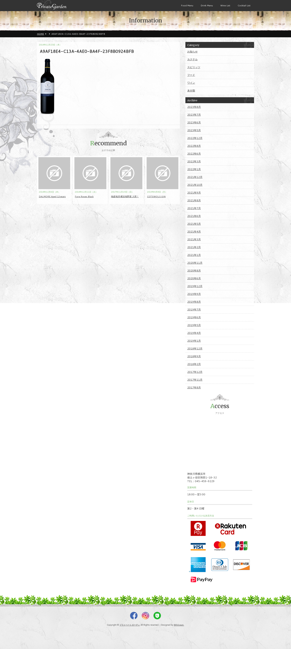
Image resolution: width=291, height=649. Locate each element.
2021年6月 (194, 216)
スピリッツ (193, 67)
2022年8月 (194, 146)
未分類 (191, 90)
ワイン (191, 83)
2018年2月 (194, 364)
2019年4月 (194, 333)
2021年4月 (194, 231)
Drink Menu (207, 5)
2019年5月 (194, 325)
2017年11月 (194, 380)
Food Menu (187, 5)
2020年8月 (194, 270)
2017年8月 (194, 387)
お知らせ (192, 51)
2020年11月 (194, 263)
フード (191, 75)
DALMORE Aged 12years (52, 196)
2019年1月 (194, 341)
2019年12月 (194, 286)
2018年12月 (194, 348)
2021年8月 (194, 200)
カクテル (192, 59)
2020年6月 (194, 278)
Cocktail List (244, 5)
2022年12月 (194, 138)
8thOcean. (179, 624)
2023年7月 (194, 115)
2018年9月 (194, 356)
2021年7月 (194, 208)
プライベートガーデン (130, 624)
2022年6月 (194, 154)
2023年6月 (194, 122)
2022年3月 (194, 161)
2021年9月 (194, 192)
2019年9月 (194, 294)
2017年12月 (194, 372)
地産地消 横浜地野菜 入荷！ (125, 196)
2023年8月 (194, 107)
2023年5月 (194, 130)
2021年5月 (194, 224)
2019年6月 (194, 317)
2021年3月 (194, 239)
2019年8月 (194, 302)
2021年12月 (194, 177)
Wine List (225, 5)
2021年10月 (194, 185)
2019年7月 (194, 309)
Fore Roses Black (84, 196)
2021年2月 (194, 247)
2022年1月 (194, 169)
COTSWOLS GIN (156, 196)
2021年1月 (194, 255)
